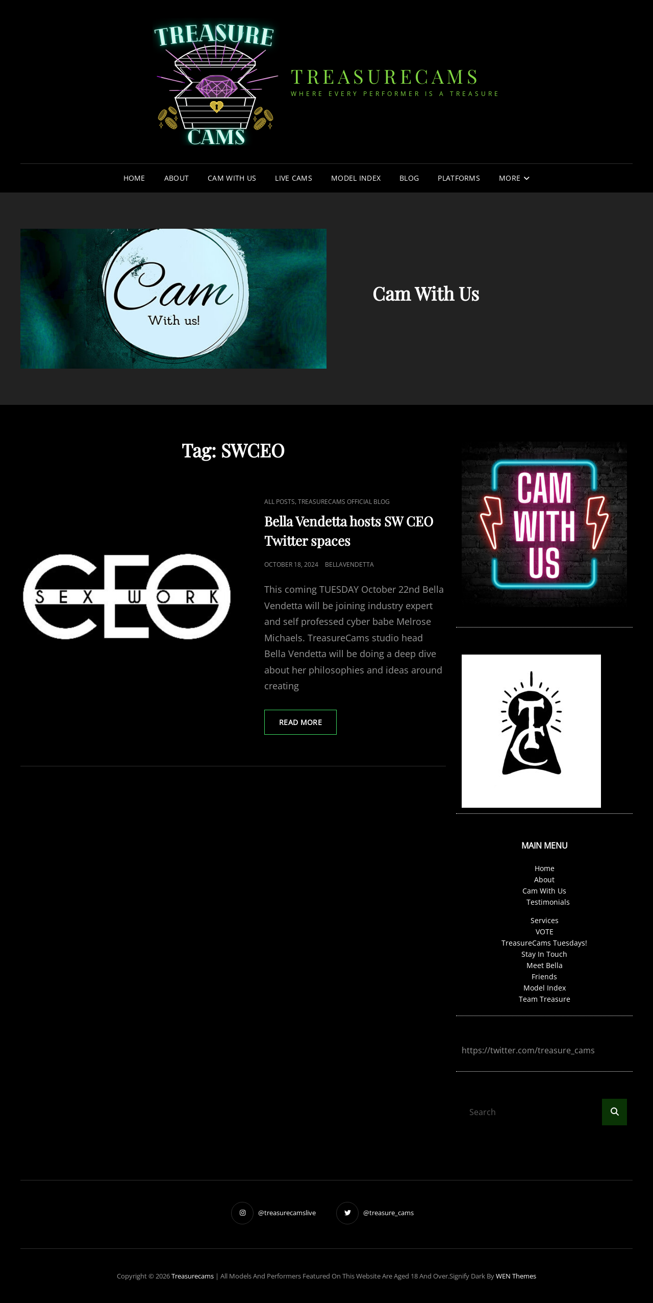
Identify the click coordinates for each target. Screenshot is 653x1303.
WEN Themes (516, 1276)
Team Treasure (544, 999)
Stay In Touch (544, 954)
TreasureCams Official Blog (344, 501)
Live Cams (293, 178)
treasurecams (386, 76)
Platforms (459, 178)
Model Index (356, 178)
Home (134, 178)
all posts (279, 501)
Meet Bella (544, 965)
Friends (544, 976)
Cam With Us (232, 178)
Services (545, 920)
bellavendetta (349, 564)
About (176, 178)
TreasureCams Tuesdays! (544, 943)
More (509, 178)
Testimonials (548, 902)
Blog (409, 178)
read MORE (308, 725)
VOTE (545, 931)
